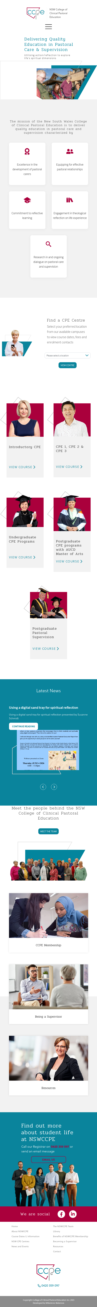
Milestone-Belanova (55, 1303)
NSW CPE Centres (20, 1241)
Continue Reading (23, 726)
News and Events (20, 1246)
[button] (48, 26)
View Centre (67, 365)
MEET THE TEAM (48, 831)
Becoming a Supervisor (65, 1241)
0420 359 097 (48, 1285)
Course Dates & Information (25, 1236)
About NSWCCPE (20, 1231)
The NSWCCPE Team (63, 1226)
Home (15, 1226)
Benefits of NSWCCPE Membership (70, 1236)
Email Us (48, 1159)
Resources (58, 1246)
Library (56, 1231)
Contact (57, 1251)
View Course (22, 467)
